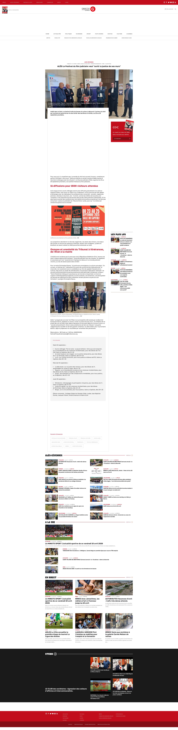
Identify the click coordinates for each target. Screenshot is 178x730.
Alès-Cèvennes (14, 2)
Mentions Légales (78, 724)
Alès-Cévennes (89, 62)
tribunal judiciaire (85, 438)
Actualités (57, 33)
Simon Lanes (97, 438)
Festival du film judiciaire (58, 438)
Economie (79, 33)
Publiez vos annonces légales (73, 37)
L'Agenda (129, 33)
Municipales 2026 (127, 37)
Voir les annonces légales (94, 37)
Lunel (67, 2)
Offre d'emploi (119, 714)
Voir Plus (128, 455)
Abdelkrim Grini (56, 442)
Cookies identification (90, 724)
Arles (59, 2)
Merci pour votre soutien (104, 724)
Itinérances (80, 442)
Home (47, 33)
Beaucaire (40, 2)
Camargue (50, 2)
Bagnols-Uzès (28, 2)
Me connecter (170, 9)
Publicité (57, 37)
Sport (89, 33)
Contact (70, 724)
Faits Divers (99, 33)
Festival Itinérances (92, 442)
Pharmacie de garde (111, 37)
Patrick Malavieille (57, 446)
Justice (110, 33)
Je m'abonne (117, 138)
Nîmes (4, 2)
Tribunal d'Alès (73, 438)
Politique (68, 33)
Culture (119, 33)
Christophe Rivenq (68, 442)
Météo (48, 37)
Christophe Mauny (77, 446)
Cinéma (67, 446)
